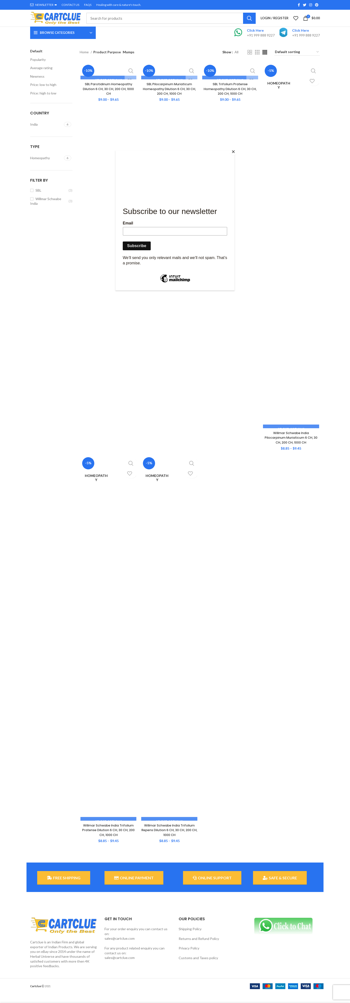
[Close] (233, 151)
